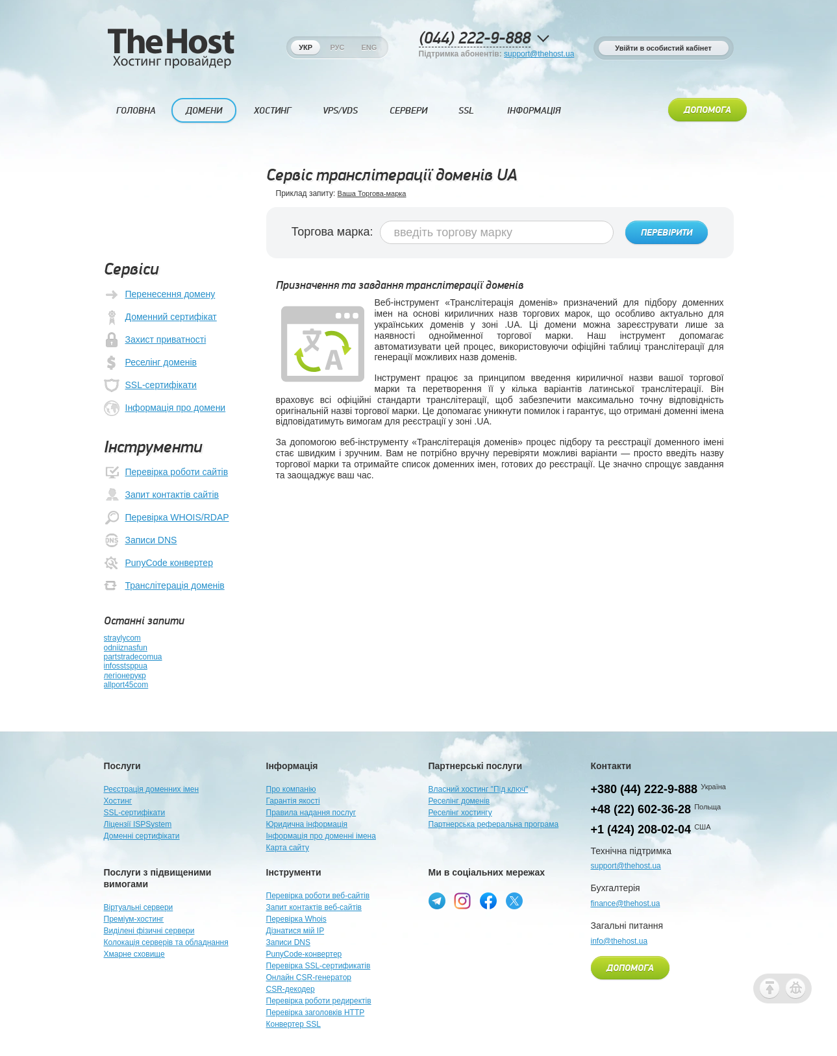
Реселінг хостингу (460, 812)
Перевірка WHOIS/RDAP (166, 518)
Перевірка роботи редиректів (318, 1000)
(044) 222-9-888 (475, 38)
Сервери (408, 110)
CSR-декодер (290, 989)
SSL (466, 110)
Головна (136, 110)
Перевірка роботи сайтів (166, 472)
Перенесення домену (160, 294)
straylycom (122, 638)
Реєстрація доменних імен (151, 789)
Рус (338, 47)
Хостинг (272, 110)
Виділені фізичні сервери (149, 930)
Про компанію (291, 789)
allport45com (126, 684)
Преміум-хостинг (134, 919)
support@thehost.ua (539, 53)
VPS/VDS (340, 110)
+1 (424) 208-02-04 (641, 829)
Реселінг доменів (150, 363)
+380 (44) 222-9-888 (644, 789)
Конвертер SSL (293, 1024)
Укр (305, 47)
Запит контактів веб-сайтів (314, 907)
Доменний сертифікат (160, 317)
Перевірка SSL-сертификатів (318, 965)
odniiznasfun (125, 647)
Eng (369, 47)
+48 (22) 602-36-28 (641, 809)
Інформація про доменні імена (321, 836)
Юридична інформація (307, 824)
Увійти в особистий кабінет (663, 48)
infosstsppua (125, 665)
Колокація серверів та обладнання (166, 942)
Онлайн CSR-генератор (309, 977)
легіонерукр (125, 675)
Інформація (533, 110)
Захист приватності (155, 340)
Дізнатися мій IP (295, 930)
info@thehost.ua (619, 941)
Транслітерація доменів (164, 586)
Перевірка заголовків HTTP (315, 1012)
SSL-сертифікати (150, 385)
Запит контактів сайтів (161, 495)
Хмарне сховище (134, 954)
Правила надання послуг (311, 812)
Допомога (707, 110)
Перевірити (666, 233)
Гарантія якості (293, 800)
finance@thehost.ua (625, 903)
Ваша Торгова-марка (372, 193)
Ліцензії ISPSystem (138, 824)
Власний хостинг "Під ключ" (479, 789)
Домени (204, 110)
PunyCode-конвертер (304, 954)
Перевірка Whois (296, 919)
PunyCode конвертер (158, 563)
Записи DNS (140, 540)
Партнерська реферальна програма (494, 824)
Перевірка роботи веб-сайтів (318, 895)
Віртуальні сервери (138, 907)
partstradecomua (133, 656)
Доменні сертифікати (142, 836)
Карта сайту (287, 847)
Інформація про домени (165, 408)
